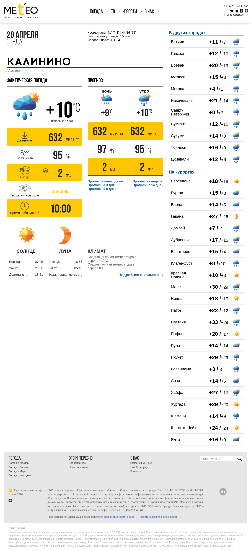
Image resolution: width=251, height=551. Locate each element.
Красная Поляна (178, 275)
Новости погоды (78, 467)
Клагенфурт (181, 263)
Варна (176, 204)
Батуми (177, 42)
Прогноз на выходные (105, 181)
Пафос (177, 334)
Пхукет (177, 357)
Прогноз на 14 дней (148, 185)
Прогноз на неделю (148, 181)
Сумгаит (178, 124)
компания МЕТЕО (141, 462)
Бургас (177, 193)
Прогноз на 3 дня (101, 185)
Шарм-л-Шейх (183, 428)
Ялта (175, 439)
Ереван (177, 65)
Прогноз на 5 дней (102, 189)
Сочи (175, 381)
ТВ (113, 12)
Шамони (178, 416)
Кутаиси (178, 77)
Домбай (178, 228)
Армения (15, 70)
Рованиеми (181, 369)
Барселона (181, 181)
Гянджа (177, 53)
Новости (130, 12)
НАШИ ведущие (139, 467)
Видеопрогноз (77, 462)
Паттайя (178, 322)
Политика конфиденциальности (158, 516)
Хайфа (177, 392)
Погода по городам (20, 475)
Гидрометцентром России (119, 516)
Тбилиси (178, 147)
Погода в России (18, 467)
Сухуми (177, 135)
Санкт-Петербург (180, 112)
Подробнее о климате (140, 275)
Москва (177, 88)
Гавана (177, 216)
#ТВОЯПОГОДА (235, 6)
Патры (177, 310)
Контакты (136, 471)
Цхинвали (180, 159)
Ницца (177, 298)
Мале (176, 287)
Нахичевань (182, 100)
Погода (96, 12)
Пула (175, 345)
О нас (149, 12)
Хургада (178, 404)
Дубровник (180, 240)
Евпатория (180, 251)
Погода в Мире (17, 471)
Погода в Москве (19, 462)
